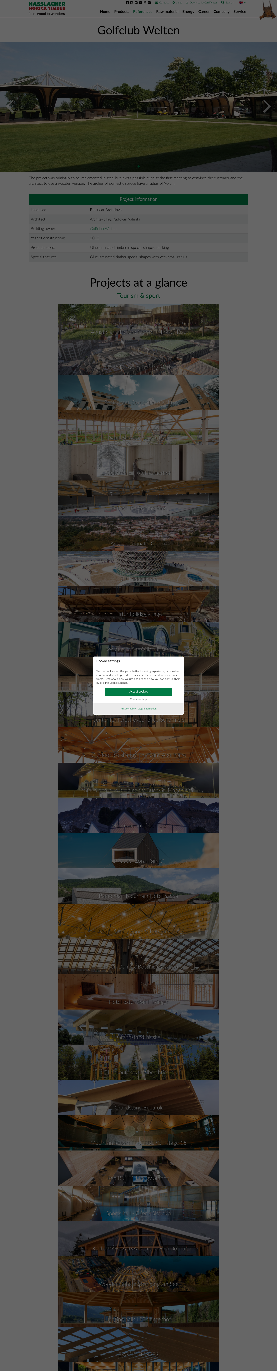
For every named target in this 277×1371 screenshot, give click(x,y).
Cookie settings (138, 699)
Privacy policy (128, 709)
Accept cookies (138, 691)
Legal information (147, 709)
